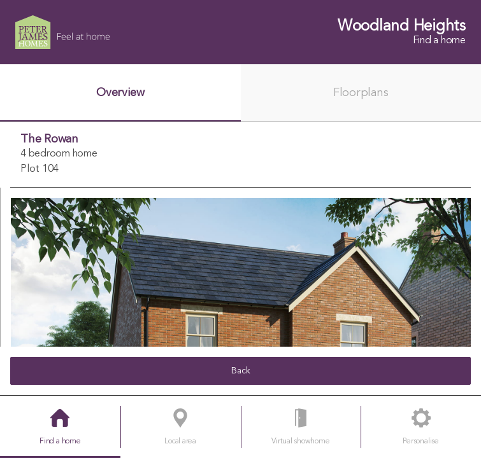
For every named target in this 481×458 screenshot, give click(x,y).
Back (240, 370)
